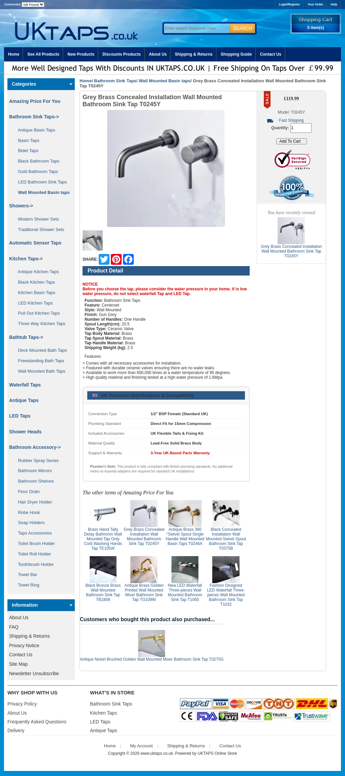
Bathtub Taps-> (26, 337)
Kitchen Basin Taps (34, 292)
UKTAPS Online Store (217, 753)
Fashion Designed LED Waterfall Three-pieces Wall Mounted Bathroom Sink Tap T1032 (226, 595)
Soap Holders (28, 522)
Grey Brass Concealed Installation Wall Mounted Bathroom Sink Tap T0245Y (144, 536)
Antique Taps (24, 400)
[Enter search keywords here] (196, 28)
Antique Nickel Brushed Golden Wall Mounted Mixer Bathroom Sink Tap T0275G (152, 659)
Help (334, 4)
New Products (80, 54)
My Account (141, 745)
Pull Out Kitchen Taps (36, 313)
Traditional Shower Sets (38, 229)
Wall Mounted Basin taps (164, 80)
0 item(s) (315, 27)
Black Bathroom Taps (36, 161)
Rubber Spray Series (36, 460)
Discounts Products (121, 54)
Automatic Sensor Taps (35, 243)
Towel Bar (25, 574)
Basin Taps (26, 140)
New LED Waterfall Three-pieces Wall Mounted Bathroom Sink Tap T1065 (185, 592)
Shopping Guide (236, 54)
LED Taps (20, 416)
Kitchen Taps (103, 713)
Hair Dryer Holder (32, 502)
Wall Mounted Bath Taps (39, 371)
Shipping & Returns (194, 54)
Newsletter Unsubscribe (34, 673)
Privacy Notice (24, 645)
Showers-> (21, 205)
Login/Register (289, 4)
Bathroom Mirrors (32, 470)
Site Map (18, 664)
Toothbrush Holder (33, 564)
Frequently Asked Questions (36, 721)
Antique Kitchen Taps (36, 271)
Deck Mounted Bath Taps (40, 350)
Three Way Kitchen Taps (39, 323)
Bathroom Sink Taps (115, 80)
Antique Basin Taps (34, 130)
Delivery (16, 730)
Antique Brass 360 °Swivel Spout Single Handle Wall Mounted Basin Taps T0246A (185, 536)
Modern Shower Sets (36, 219)
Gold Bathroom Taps (35, 171)
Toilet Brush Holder (34, 543)
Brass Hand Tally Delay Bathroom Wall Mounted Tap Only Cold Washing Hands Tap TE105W (103, 539)
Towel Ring (26, 584)
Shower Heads (25, 431)
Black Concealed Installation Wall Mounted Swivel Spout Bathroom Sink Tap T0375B (226, 539)
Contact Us (270, 54)
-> (34, 116)
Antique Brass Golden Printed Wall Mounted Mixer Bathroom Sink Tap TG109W (144, 592)
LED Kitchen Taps (33, 303)
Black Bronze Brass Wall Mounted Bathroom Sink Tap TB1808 (103, 592)
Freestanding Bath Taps (38, 360)
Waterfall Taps (25, 384)
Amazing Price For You (34, 101)
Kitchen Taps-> (26, 258)
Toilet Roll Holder (32, 553)
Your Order (315, 4)
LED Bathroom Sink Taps (40, 181)
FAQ (14, 627)
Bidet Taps (25, 150)
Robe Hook (26, 512)
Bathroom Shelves (33, 481)
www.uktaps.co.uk (156, 753)
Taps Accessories (32, 533)
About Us (158, 54)
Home (13, 54)
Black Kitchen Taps (34, 282)
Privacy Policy (22, 704)
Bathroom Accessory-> (35, 447)
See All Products (43, 54)
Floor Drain (26, 491)
